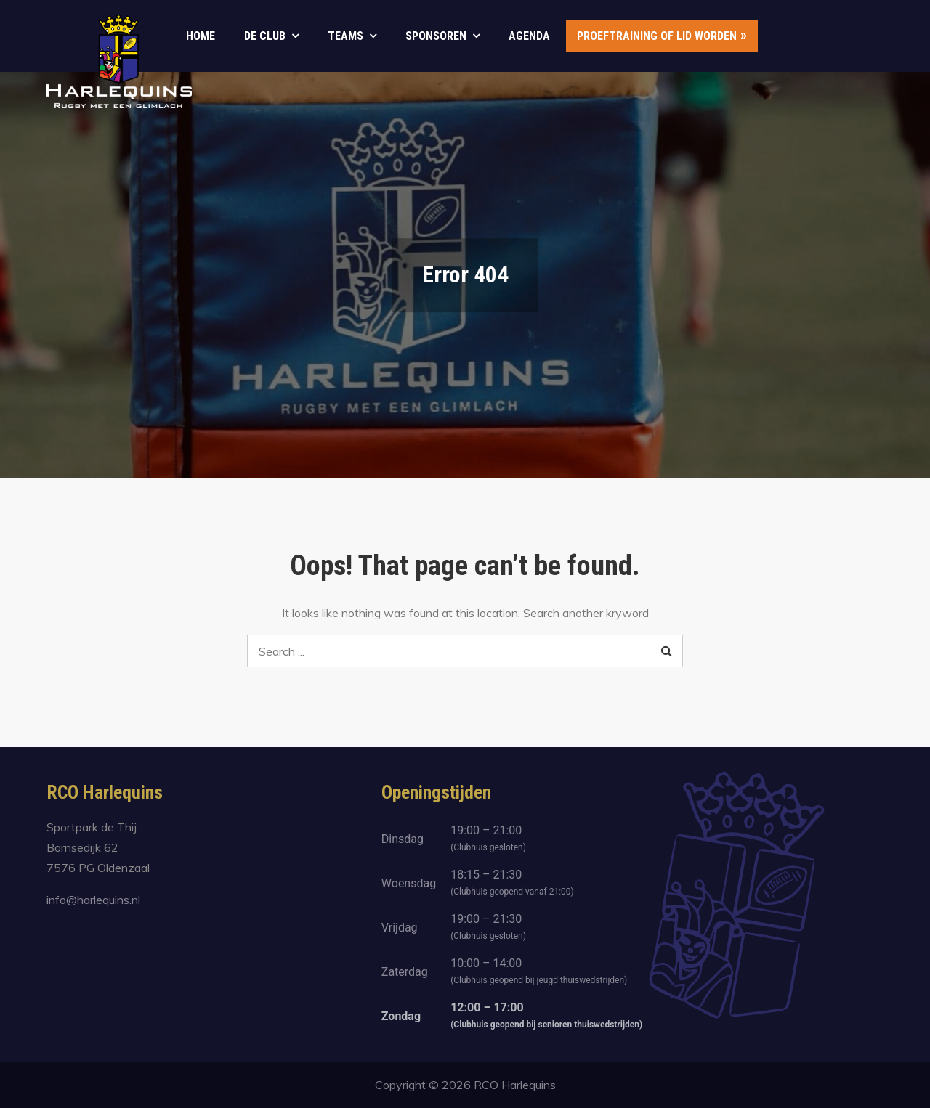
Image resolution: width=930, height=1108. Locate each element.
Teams (345, 36)
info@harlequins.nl (93, 899)
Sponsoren (435, 36)
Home (200, 36)
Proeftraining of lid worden (657, 36)
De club (265, 36)
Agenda (529, 36)
